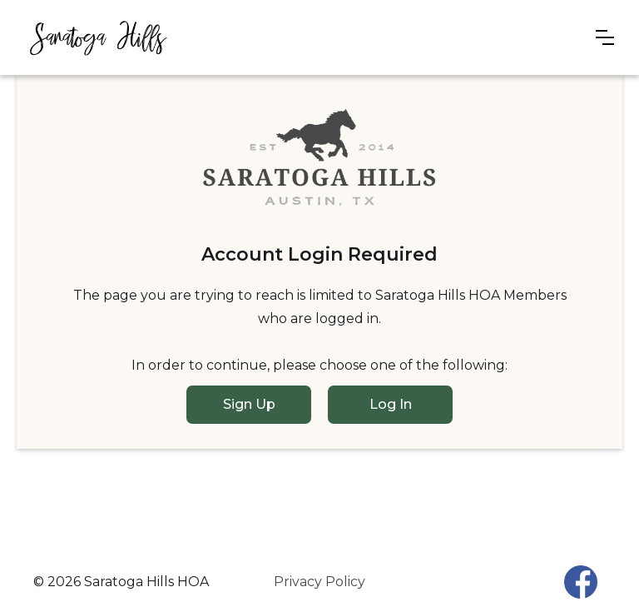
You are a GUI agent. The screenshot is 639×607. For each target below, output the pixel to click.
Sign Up (249, 404)
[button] (605, 37)
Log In (390, 404)
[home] (98, 37)
